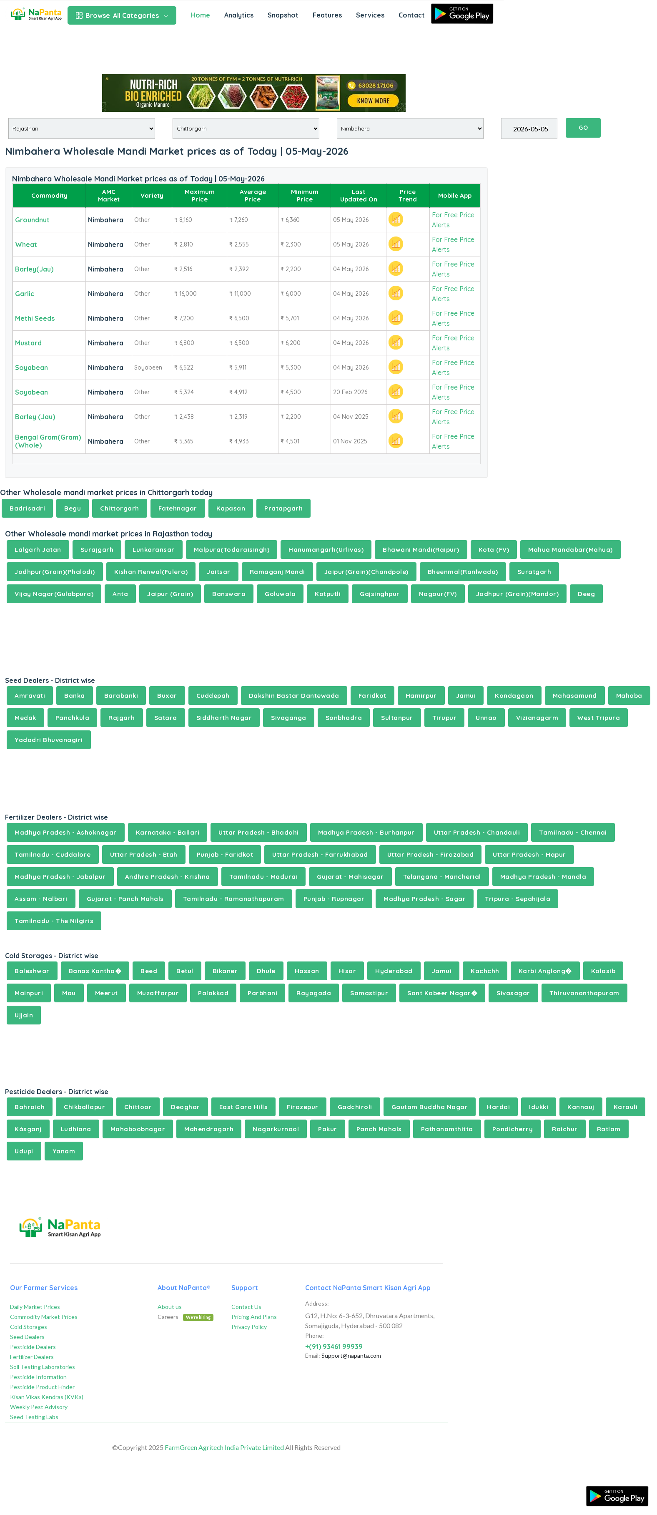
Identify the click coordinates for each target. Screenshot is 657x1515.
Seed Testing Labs (34, 1416)
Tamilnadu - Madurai (263, 877)
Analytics (238, 15)
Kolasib (603, 971)
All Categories (122, 15)
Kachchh (485, 971)
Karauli (626, 1107)
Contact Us (246, 1306)
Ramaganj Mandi (277, 572)
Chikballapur (84, 1107)
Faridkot (372, 696)
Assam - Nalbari (41, 899)
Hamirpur (421, 696)
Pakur (327, 1129)
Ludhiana (76, 1129)
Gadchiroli (355, 1107)
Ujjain (24, 1015)
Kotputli (328, 594)
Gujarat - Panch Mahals (125, 899)
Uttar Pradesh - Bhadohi (258, 832)
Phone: (314, 1335)
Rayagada (313, 993)
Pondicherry (512, 1129)
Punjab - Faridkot (225, 854)
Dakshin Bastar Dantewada (294, 696)
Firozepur (302, 1107)
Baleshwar (32, 971)
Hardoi (498, 1107)
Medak (25, 718)
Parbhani (262, 993)
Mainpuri (29, 993)
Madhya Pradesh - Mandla (543, 877)
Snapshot (283, 15)
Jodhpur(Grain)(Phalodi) (55, 572)
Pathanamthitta (447, 1129)
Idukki (538, 1107)
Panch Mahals (379, 1129)
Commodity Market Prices (44, 1316)
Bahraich (30, 1107)
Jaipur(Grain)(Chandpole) (366, 572)
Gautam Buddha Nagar (429, 1107)
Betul (184, 971)
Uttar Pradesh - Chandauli (477, 832)
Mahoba (629, 696)
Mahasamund (575, 696)
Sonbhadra (344, 718)
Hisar (347, 971)
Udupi (24, 1151)
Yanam (64, 1151)
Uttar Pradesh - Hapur (529, 854)
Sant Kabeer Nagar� (442, 993)
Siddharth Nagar (224, 718)
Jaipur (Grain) (170, 594)
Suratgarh (534, 572)
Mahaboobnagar (138, 1129)
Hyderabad (394, 971)
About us (170, 1306)
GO (583, 127)
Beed (148, 971)
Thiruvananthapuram (584, 993)
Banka (74, 696)
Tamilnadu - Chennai (573, 832)
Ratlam (609, 1129)
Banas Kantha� (95, 971)
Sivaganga (288, 718)
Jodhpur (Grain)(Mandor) (517, 594)
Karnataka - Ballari (168, 832)
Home (200, 15)
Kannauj (580, 1107)
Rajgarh (121, 718)
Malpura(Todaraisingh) (232, 550)
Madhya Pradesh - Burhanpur (366, 832)
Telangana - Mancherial (442, 877)
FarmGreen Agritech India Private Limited (224, 1447)
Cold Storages (28, 1326)
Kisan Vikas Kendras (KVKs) (46, 1396)
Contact (412, 15)
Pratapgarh (283, 508)
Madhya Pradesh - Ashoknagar (66, 832)
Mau (69, 993)
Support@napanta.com (351, 1355)
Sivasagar (513, 993)
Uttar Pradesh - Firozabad (430, 854)
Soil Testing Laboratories (42, 1366)
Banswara (229, 594)
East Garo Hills (243, 1107)
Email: (312, 1355)
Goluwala (280, 594)
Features (327, 15)
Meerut (106, 993)
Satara (165, 718)
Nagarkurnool (276, 1129)
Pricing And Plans (254, 1316)
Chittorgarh (119, 508)
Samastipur (369, 993)
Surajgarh (97, 550)
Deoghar (185, 1107)
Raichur (565, 1129)
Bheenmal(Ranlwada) (463, 572)
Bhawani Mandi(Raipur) (421, 550)
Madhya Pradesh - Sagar (425, 899)
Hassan (307, 971)
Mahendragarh (208, 1129)
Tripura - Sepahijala (517, 899)
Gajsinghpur (380, 594)
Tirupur (444, 718)
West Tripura (598, 718)
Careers (185, 1316)
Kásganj (28, 1129)
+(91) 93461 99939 (334, 1346)
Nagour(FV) (438, 594)
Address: (317, 1303)
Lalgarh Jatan (38, 550)
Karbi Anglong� (545, 971)
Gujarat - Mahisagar (350, 877)
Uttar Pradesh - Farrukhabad (320, 854)
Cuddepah (213, 696)
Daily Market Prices (35, 1306)
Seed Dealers (27, 1336)
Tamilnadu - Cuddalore (53, 854)
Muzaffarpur (158, 993)
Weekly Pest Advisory (39, 1406)
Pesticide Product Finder (42, 1386)
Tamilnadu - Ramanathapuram (233, 899)
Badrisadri (27, 508)
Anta (120, 594)
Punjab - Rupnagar (334, 899)
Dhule (266, 971)
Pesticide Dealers (33, 1346)
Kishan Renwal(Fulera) (151, 572)
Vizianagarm (537, 718)
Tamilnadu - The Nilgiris (54, 921)
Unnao (486, 718)
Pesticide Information (38, 1376)
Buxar (167, 696)
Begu (72, 508)
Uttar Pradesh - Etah (144, 854)
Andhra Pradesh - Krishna (167, 877)
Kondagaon (514, 696)
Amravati (30, 696)
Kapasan (231, 508)
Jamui (466, 696)
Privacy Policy (249, 1326)
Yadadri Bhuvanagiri (49, 740)
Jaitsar (219, 572)
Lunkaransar (154, 550)
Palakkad (213, 993)
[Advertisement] (252, 51)
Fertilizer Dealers (32, 1356)
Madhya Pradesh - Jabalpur (60, 877)
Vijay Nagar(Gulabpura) (54, 594)
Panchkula (72, 718)
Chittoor (138, 1107)
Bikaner (225, 971)
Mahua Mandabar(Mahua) (570, 550)
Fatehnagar (177, 508)
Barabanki (121, 696)
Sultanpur (397, 718)
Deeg (586, 594)
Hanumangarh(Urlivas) (326, 550)
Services (370, 15)
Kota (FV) (494, 550)
